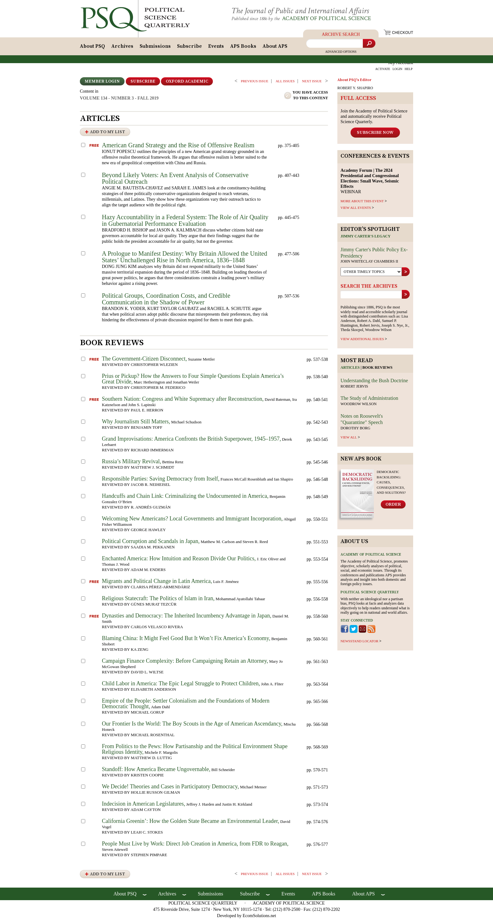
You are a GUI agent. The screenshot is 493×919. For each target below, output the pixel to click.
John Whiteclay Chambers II (369, 261)
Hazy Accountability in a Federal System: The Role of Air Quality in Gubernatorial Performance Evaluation (185, 220)
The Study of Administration (369, 398)
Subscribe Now (375, 132)
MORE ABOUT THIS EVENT (362, 201)
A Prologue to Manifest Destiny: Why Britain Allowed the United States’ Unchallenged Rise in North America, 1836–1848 (184, 257)
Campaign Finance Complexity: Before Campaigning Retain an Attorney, (185, 661)
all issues (285, 81)
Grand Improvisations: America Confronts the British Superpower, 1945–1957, (191, 439)
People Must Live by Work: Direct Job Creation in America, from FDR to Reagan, (195, 843)
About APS (275, 46)
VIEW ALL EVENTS (356, 207)
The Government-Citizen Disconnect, (144, 359)
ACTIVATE (382, 69)
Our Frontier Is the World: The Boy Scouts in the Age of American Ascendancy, (192, 724)
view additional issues (362, 339)
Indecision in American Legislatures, (143, 804)
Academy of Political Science (326, 18)
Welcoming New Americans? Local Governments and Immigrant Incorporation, (192, 518)
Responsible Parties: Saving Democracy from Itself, (160, 479)
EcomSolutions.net (259, 915)
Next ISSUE (312, 81)
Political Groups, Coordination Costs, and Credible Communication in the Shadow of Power (166, 299)
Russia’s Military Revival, (131, 461)
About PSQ (92, 46)
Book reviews (378, 367)
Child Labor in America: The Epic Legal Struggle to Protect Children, (181, 683)
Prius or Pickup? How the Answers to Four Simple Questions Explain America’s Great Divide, (193, 379)
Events (216, 46)
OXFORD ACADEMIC (187, 81)
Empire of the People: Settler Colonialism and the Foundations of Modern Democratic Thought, (185, 704)
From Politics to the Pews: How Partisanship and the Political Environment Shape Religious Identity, (194, 749)
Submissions (155, 46)
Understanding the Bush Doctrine (374, 380)
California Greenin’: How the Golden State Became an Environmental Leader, (190, 821)
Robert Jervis (354, 386)
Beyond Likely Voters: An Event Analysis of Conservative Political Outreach (175, 178)
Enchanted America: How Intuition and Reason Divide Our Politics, (179, 558)
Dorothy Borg (355, 428)
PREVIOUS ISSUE (254, 81)
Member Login (102, 81)
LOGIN (397, 69)
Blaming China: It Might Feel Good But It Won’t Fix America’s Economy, (186, 638)
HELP (409, 69)
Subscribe (189, 46)
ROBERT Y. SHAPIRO (355, 88)
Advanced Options (341, 51)
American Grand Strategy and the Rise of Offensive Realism (178, 145)
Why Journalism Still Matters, (136, 421)
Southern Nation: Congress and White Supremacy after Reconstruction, (183, 399)
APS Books (243, 46)
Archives (122, 46)
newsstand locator (359, 641)
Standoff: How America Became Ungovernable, (156, 769)
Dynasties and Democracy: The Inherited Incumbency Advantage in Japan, (186, 615)
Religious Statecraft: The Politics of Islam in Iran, (158, 598)
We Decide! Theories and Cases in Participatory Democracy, (170, 786)
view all (349, 437)
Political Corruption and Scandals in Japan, (151, 541)
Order (393, 504)
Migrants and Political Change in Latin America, (157, 581)
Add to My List (107, 132)
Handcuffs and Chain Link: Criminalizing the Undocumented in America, (185, 496)
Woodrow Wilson (359, 404)
